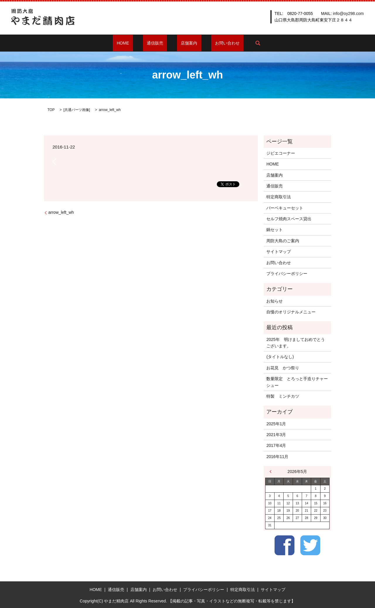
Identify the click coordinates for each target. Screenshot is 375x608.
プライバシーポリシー (286, 273)
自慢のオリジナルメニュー (291, 312)
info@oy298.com (348, 13)
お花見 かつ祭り (282, 368)
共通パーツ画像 (76, 110)
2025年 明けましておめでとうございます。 (295, 342)
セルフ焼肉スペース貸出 (288, 218)
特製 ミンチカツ (282, 396)
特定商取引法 (278, 196)
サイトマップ (278, 251)
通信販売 (159, 43)
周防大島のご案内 (282, 240)
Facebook (284, 545)
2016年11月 (277, 456)
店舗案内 (185, 43)
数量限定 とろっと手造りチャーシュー (297, 381)
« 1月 (272, 471)
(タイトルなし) (280, 356)
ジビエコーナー (280, 153)
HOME (135, 43)
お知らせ (274, 301)
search (242, 43)
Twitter (310, 545)
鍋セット (274, 229)
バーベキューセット (284, 208)
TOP (50, 110)
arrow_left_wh (61, 212)
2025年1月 (276, 423)
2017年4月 (276, 445)
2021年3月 (276, 434)
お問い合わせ (215, 43)
